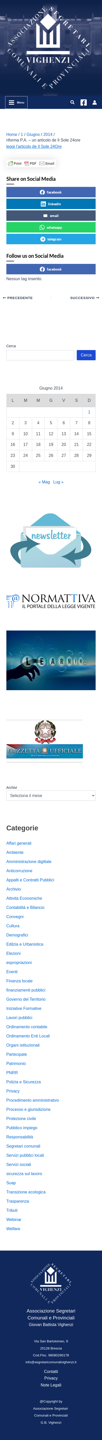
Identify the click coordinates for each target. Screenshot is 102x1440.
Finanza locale (19, 981)
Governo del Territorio (26, 999)
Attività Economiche (24, 898)
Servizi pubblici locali (25, 1155)
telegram (50, 239)
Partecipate (16, 1054)
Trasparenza (17, 1201)
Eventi (12, 972)
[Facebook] (83, 102)
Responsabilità (19, 1137)
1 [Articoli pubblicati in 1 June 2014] (89, 412)
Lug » (58, 482)
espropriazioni (19, 962)
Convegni (15, 917)
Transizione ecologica (26, 1192)
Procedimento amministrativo (32, 1100)
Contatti (51, 1371)
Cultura (13, 926)
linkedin (51, 204)
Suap (11, 1183)
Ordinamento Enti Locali (28, 1036)
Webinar (13, 1219)
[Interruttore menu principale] (16, 102)
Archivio (13, 889)
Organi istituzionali (23, 1045)
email (51, 215)
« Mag (44, 482)
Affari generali (18, 843)
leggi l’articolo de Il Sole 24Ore (34, 146)
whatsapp (51, 227)
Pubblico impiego (21, 1128)
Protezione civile (21, 1118)
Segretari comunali (23, 1146)
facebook (51, 192)
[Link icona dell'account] (94, 102)
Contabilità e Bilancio (25, 907)
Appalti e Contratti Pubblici (30, 880)
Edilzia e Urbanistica (24, 944)
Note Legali (51, 1385)
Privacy (13, 1091)
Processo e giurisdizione (28, 1109)
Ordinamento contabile (26, 1027)
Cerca (11, 346)
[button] (72, 102)
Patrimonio (16, 1063)
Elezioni (13, 953)
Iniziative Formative (24, 1008)
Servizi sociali (18, 1164)
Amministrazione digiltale (29, 861)
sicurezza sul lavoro (24, 1174)
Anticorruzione (19, 871)
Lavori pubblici (19, 1017)
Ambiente (15, 852)
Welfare (13, 1229)
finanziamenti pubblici (25, 990)
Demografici (17, 935)
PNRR (12, 1073)
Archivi (11, 788)
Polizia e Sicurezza (23, 1082)
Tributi (12, 1210)
